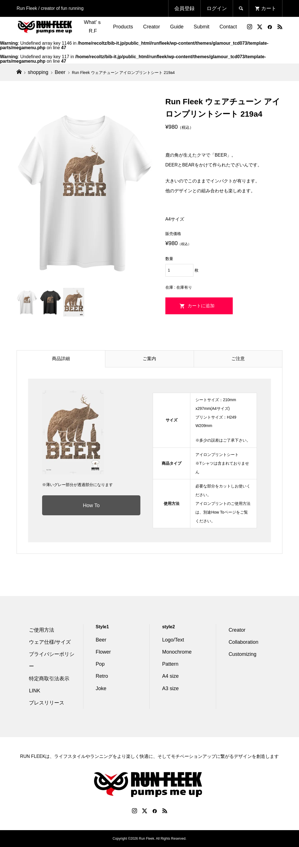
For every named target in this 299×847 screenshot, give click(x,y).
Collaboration (243, 642)
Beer (101, 640)
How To (91, 505)
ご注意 (238, 358)
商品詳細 (61, 358)
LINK (34, 691)
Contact (228, 27)
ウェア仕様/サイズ (50, 642)
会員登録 (184, 8)
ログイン (217, 8)
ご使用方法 (41, 630)
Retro (102, 676)
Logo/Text (173, 640)
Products (123, 27)
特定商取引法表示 (49, 678)
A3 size (170, 688)
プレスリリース (46, 703)
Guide (177, 27)
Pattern (170, 664)
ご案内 (149, 358)
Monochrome (176, 652)
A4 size (170, 676)
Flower (103, 652)
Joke (101, 688)
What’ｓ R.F (93, 26)
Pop (100, 664)
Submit (201, 27)
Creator (151, 27)
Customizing (242, 654)
